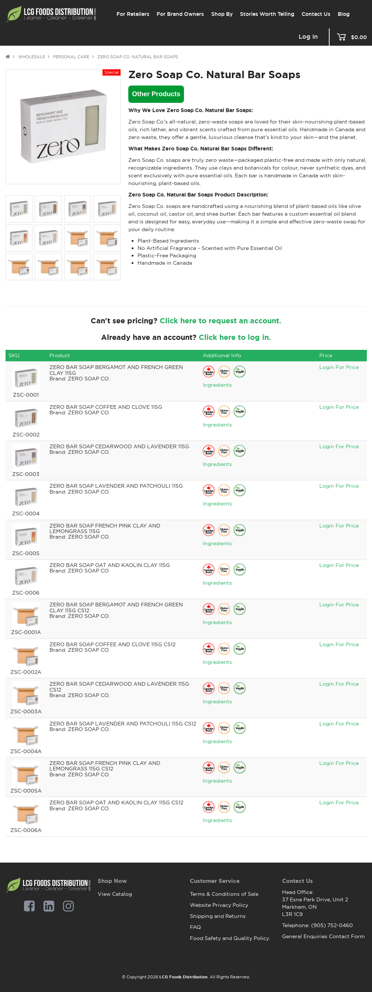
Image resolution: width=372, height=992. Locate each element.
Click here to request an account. (220, 321)
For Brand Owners (180, 14)
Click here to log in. (235, 337)
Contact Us (316, 14)
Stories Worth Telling (267, 14)
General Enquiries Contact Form (323, 936)
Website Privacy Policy (219, 905)
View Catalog (115, 894)
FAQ (195, 927)
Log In (308, 37)
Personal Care (71, 56)
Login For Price (339, 367)
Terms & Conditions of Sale (224, 894)
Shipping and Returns (218, 916)
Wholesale (31, 56)
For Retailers (133, 14)
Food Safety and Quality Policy (229, 938)
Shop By (222, 14)
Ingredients (217, 385)
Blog (344, 14)
